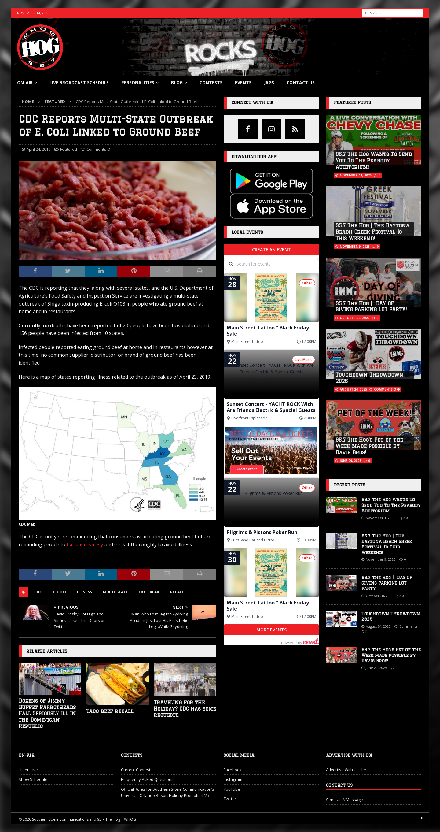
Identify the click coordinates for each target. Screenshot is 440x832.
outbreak (149, 592)
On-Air (25, 82)
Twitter (230, 798)
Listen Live (28, 769)
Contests (211, 82)
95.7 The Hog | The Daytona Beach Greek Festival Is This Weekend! (372, 232)
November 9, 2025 (355, 246)
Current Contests (136, 769)
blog (177, 82)
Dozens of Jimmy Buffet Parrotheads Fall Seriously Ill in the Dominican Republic (47, 713)
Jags (269, 82)
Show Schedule (33, 779)
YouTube (232, 789)
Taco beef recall (110, 711)
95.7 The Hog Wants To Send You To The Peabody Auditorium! (374, 160)
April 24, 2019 (38, 149)
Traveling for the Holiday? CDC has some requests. (185, 709)
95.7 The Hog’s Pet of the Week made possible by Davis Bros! (369, 446)
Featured (68, 149)
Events (243, 82)
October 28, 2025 (354, 318)
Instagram (233, 779)
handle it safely (85, 544)
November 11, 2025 (356, 175)
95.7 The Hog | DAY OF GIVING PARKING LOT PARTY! (386, 583)
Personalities (137, 82)
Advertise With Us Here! (348, 769)
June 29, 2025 (350, 461)
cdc (38, 592)
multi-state (115, 592)
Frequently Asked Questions (147, 779)
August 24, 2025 (353, 389)
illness (84, 592)
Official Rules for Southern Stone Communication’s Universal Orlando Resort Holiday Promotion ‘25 (167, 792)
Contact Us (301, 82)
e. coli (59, 592)
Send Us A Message (344, 799)
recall (177, 592)
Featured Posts (352, 102)
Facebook (233, 769)
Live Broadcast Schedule (79, 82)
